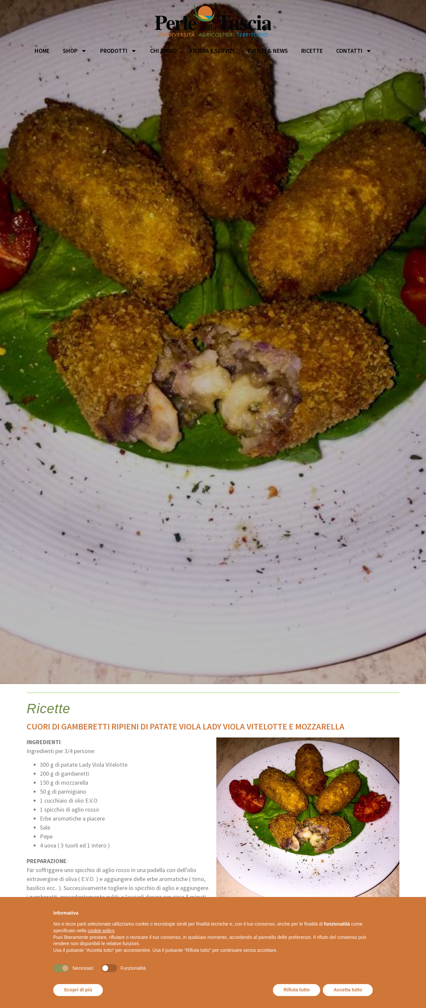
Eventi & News (268, 51)
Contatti (354, 51)
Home (42, 51)
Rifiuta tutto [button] (297, 989)
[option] (213, 356)
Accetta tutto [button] (347, 989)
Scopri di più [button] (78, 989)
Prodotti (118, 51)
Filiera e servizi (212, 51)
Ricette (312, 51)
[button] (388, 50)
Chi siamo (163, 51)
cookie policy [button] (101, 930)
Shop (75, 51)
